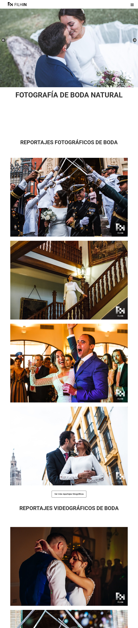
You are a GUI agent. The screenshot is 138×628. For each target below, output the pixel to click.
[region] (69, 48)
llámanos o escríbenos (94, 132)
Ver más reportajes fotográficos (69, 494)
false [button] (3, 40)
